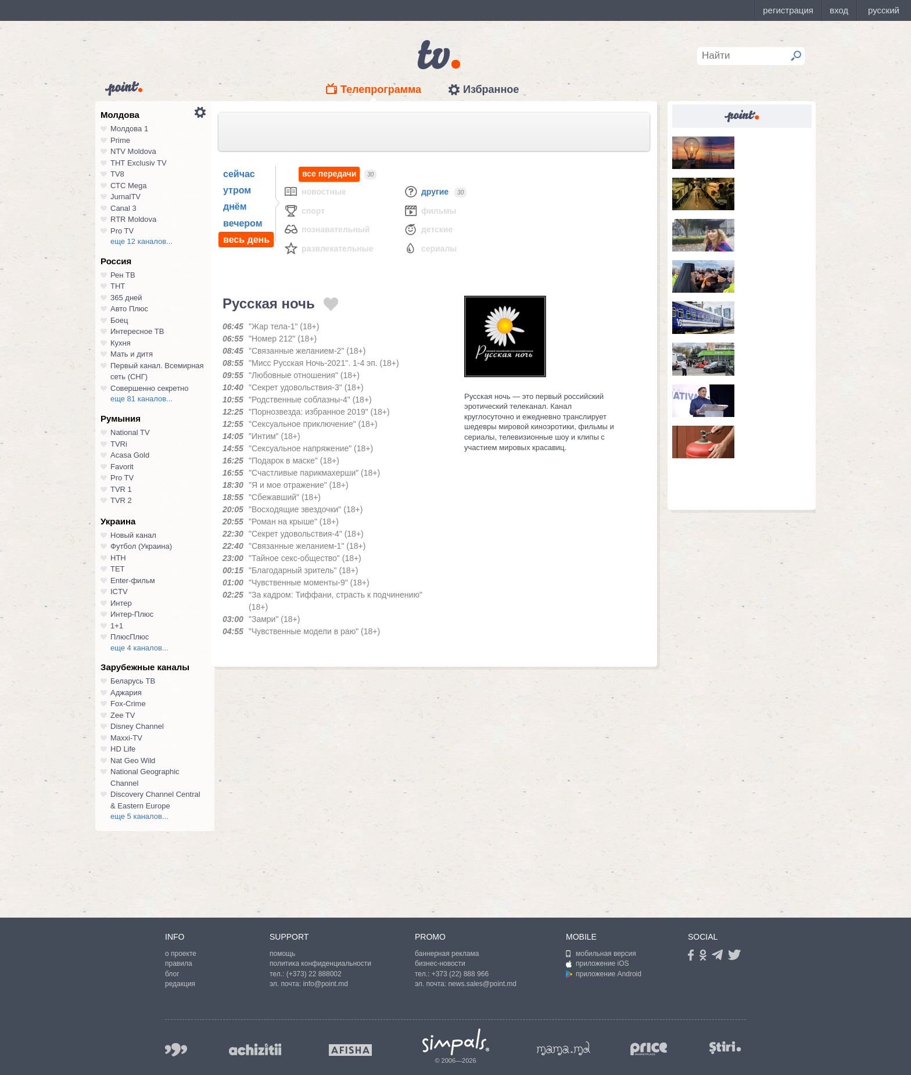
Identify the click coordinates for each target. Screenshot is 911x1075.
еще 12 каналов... (141, 241)
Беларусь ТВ (132, 681)
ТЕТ (117, 569)
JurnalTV (125, 196)
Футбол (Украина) (141, 546)
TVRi (118, 444)
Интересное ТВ (137, 331)
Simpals (455, 1042)
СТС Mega (128, 185)
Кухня (120, 343)
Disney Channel (137, 726)
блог (172, 974)
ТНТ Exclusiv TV (138, 163)
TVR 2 (121, 500)
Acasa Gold (129, 455)
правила (178, 963)
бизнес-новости (440, 963)
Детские (428, 229)
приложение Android (603, 974)
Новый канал (133, 535)
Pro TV (122, 230)
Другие (426, 191)
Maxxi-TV (126, 738)
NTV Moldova (133, 151)
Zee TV (122, 715)
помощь (282, 954)
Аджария (126, 692)
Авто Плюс (129, 308)
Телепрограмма (380, 89)
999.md (176, 1049)
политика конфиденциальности (320, 963)
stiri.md (725, 1047)
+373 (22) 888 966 (460, 974)
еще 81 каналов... (141, 398)
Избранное (491, 89)
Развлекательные (329, 248)
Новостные (315, 191)
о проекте (180, 954)
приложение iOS (597, 963)
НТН (118, 557)
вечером (242, 223)
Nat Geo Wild (132, 760)
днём (235, 206)
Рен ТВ (122, 275)
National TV (130, 432)
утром (237, 190)
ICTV (119, 591)
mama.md (563, 1048)
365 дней (126, 297)
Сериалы (430, 248)
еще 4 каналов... (139, 647)
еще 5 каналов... (139, 816)
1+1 (116, 625)
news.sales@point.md (482, 984)
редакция (180, 984)
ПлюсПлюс (129, 636)
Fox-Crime (128, 703)
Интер (121, 603)
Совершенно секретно (149, 388)
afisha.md (350, 1050)
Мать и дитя (131, 354)
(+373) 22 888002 (314, 974)
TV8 (117, 174)
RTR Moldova (133, 219)
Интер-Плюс (131, 614)
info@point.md (325, 984)
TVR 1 (121, 489)
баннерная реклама (447, 954)
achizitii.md (255, 1049)
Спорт (304, 210)
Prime (120, 140)
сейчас (239, 174)
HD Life (122, 749)
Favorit (122, 466)
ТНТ (117, 286)
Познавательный (327, 229)
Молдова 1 (129, 128)
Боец (119, 320)
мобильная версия (601, 954)
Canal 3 (123, 208)
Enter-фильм (132, 580)
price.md (649, 1049)
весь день (246, 240)
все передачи (329, 174)
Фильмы (430, 210)
